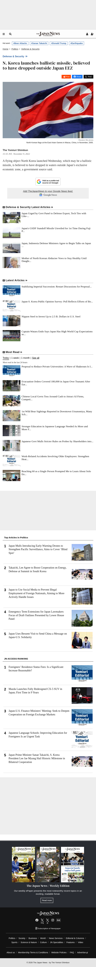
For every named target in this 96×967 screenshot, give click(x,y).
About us (11, 952)
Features (70, 942)
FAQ (72, 952)
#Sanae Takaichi (39, 43)
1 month (25, 358)
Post (68, 77)
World (43, 938)
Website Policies (58, 952)
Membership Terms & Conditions (33, 952)
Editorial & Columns (75, 938)
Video (80, 942)
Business (33, 938)
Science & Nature (29, 942)
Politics (12, 938)
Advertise (82, 952)
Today (6, 358)
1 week (15, 358)
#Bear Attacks (20, 43)
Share (78, 77)
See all (35, 358)
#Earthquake (76, 43)
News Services (56, 938)
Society (21, 938)
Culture (43, 942)
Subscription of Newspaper (48, 928)
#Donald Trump (58, 43)
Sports (14, 942)
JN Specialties (56, 942)
